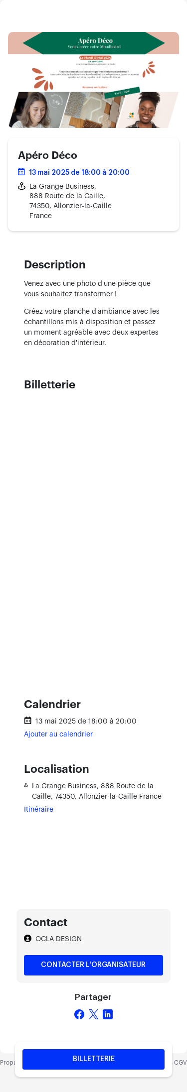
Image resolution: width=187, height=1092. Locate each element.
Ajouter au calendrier (58, 734)
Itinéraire (38, 809)
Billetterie (94, 1059)
